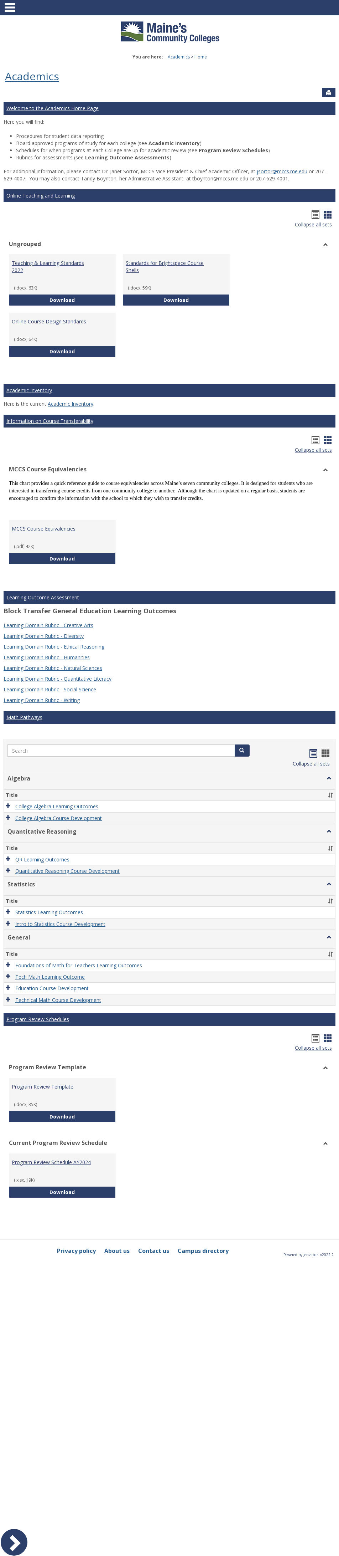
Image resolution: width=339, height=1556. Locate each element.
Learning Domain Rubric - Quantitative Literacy (57, 678)
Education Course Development (52, 988)
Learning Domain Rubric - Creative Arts (48, 625)
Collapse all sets (313, 224)
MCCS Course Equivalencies (43, 528)
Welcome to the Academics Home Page (52, 108)
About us (117, 1251)
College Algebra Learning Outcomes (56, 806)
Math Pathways (24, 717)
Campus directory (203, 1251)
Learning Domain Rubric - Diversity (44, 636)
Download (82, 299)
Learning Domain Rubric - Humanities (47, 657)
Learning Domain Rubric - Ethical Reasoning (54, 646)
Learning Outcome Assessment (42, 597)
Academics (179, 57)
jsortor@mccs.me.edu (282, 171)
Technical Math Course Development (58, 1000)
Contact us (153, 1251)
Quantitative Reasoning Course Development (67, 870)
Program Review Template (42, 1086)
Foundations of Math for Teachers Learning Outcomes (78, 965)
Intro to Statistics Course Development (60, 924)
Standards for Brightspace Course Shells (165, 266)
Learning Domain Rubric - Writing (42, 700)
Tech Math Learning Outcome (50, 976)
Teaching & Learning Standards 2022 (48, 266)
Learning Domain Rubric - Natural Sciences (53, 668)
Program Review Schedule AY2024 (51, 1162)
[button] (242, 750)
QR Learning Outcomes (42, 859)
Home (200, 57)
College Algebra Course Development (58, 818)
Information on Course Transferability (49, 421)
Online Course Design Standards (49, 321)
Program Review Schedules (37, 1019)
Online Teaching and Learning (40, 195)
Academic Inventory (29, 390)
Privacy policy (76, 1251)
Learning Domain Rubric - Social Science (50, 689)
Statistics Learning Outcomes (49, 912)
